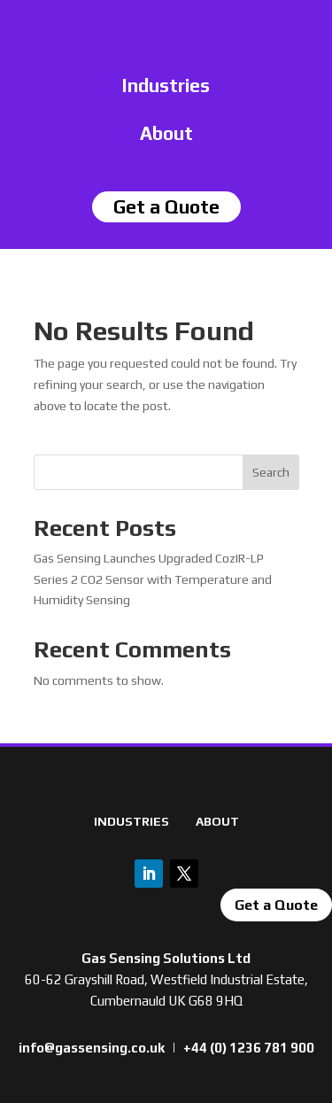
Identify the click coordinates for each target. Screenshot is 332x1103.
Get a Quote (276, 905)
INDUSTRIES (131, 821)
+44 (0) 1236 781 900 (248, 1047)
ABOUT (217, 821)
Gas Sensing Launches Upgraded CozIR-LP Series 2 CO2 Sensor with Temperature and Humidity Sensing (153, 579)
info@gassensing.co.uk (92, 1047)
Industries (166, 85)
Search (271, 472)
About (166, 133)
